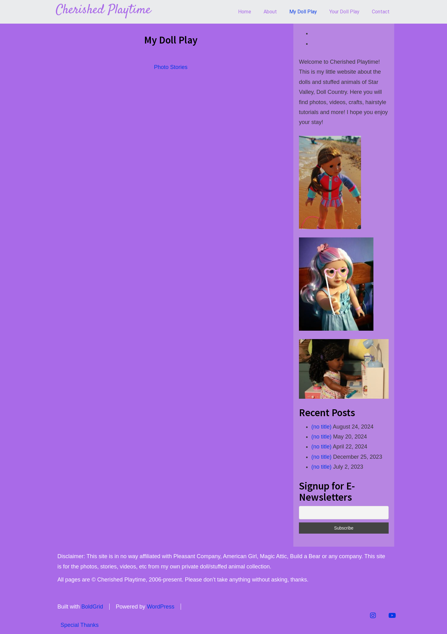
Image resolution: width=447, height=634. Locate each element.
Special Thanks (80, 625)
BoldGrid (92, 607)
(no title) (321, 427)
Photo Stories (170, 67)
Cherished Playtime (103, 10)
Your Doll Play (344, 12)
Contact (381, 12)
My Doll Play (303, 12)
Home (244, 12)
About (270, 12)
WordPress (160, 607)
